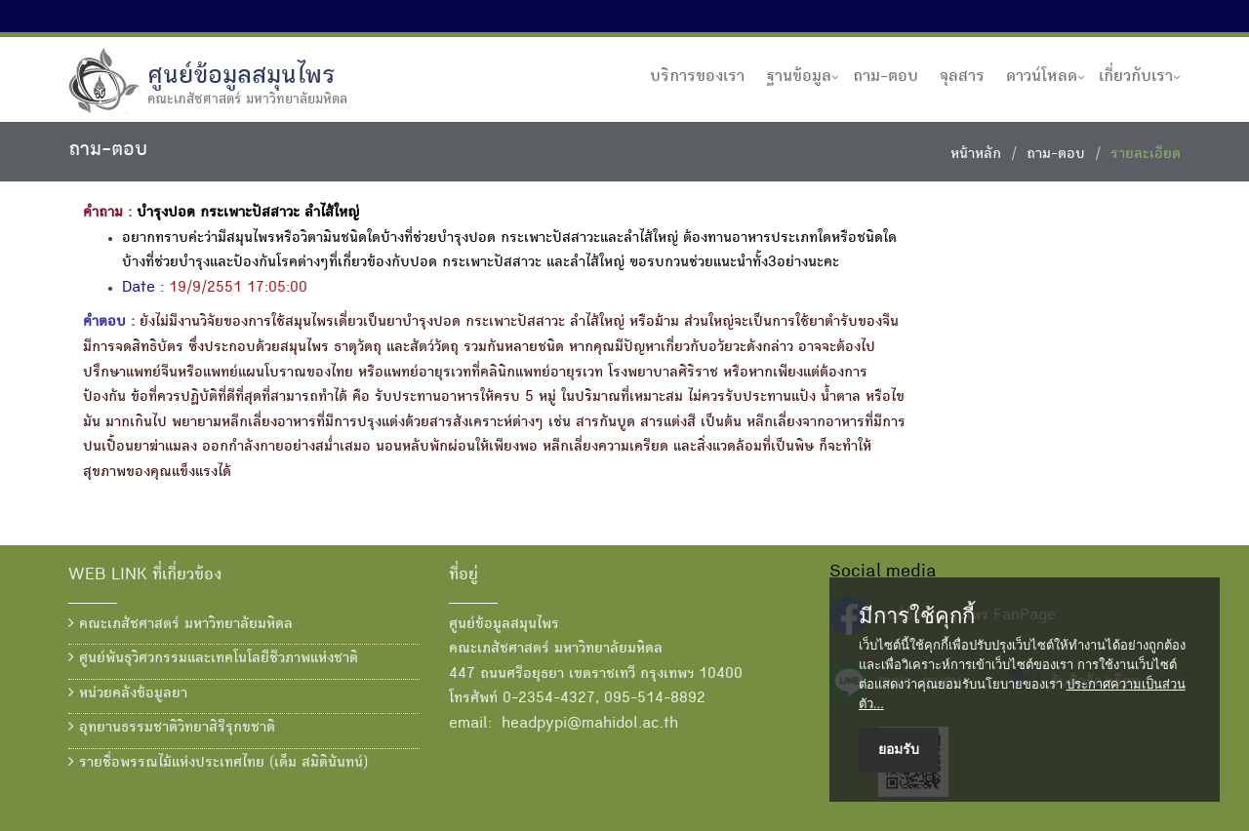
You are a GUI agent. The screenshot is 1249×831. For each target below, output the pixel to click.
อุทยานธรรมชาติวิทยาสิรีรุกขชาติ (171, 727)
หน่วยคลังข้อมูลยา (127, 693)
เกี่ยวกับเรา (1136, 77)
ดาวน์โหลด (1041, 77)
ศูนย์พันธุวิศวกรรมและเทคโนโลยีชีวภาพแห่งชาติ (213, 658)
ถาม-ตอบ (885, 77)
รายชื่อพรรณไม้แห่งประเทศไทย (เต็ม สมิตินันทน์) (218, 763)
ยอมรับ (898, 749)
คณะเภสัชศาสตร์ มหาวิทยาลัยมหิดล (180, 624)
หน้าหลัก (975, 155)
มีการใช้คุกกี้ (917, 616)
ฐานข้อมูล (798, 77)
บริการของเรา (697, 77)
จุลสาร (962, 77)
